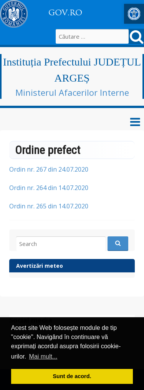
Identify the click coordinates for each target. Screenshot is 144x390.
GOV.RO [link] (65, 13)
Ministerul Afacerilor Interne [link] (72, 92)
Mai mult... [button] (43, 356)
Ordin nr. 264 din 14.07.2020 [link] (48, 188)
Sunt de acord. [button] (72, 376)
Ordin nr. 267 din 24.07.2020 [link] (48, 169)
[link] (134, 14)
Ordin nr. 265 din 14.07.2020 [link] (48, 206)
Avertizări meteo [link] (39, 265)
